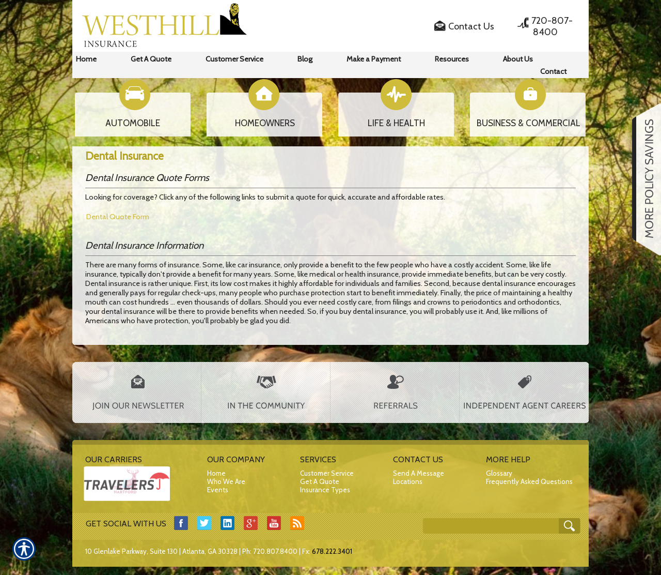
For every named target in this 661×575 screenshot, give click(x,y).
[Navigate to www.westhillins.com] (643, 179)
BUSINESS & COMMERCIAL (528, 123)
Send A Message (418, 473)
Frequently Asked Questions (529, 481)
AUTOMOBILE (132, 123)
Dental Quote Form (117, 216)
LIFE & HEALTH (396, 123)
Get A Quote (319, 481)
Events (217, 490)
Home (216, 473)
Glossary (499, 473)
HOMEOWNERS (265, 123)
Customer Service (327, 473)
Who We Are (226, 481)
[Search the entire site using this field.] (495, 523)
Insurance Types (325, 490)
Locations (407, 481)
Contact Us (471, 26)
